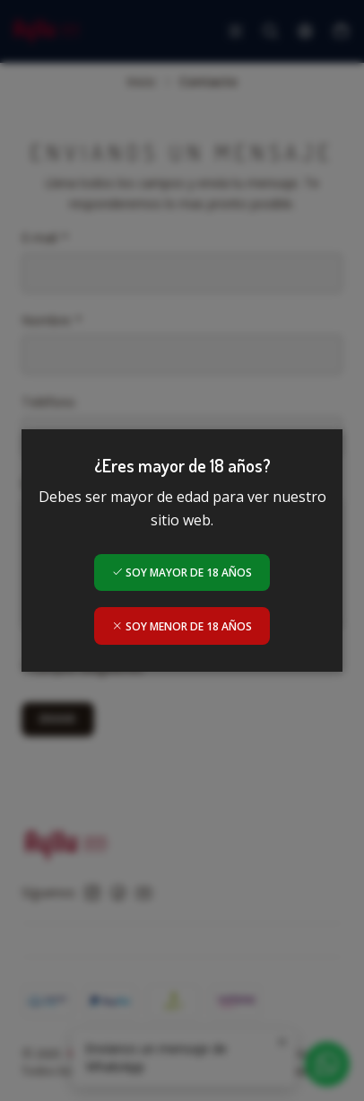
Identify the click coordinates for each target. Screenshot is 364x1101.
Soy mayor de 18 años (182, 572)
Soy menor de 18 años (182, 626)
